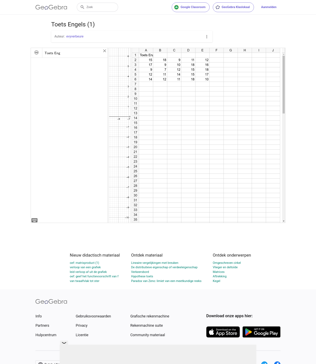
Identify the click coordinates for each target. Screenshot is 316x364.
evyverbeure (74, 36)
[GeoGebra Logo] (51, 7)
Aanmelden (268, 7)
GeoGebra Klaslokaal (232, 7)
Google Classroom (190, 7)
